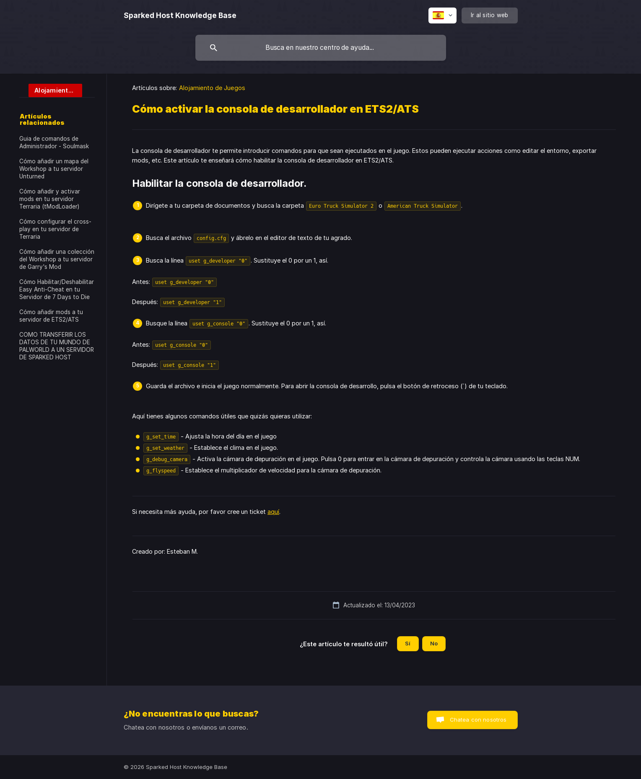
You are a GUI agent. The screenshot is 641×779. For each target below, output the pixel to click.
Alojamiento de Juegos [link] (212, 87)
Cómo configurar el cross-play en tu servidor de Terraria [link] (55, 229)
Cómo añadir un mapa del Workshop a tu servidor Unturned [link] (53, 169)
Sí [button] (407, 643)
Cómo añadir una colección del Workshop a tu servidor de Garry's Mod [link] (56, 259)
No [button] (434, 643)
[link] (50, 90)
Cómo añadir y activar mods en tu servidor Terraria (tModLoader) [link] (49, 199)
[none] (180, 15)
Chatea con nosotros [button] (478, 719)
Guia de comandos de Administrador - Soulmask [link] (54, 142)
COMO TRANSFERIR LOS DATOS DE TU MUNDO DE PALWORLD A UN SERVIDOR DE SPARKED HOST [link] (56, 346)
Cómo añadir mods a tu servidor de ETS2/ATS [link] (51, 316)
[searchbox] (320, 48)
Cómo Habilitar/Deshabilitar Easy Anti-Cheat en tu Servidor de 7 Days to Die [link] (56, 289)
